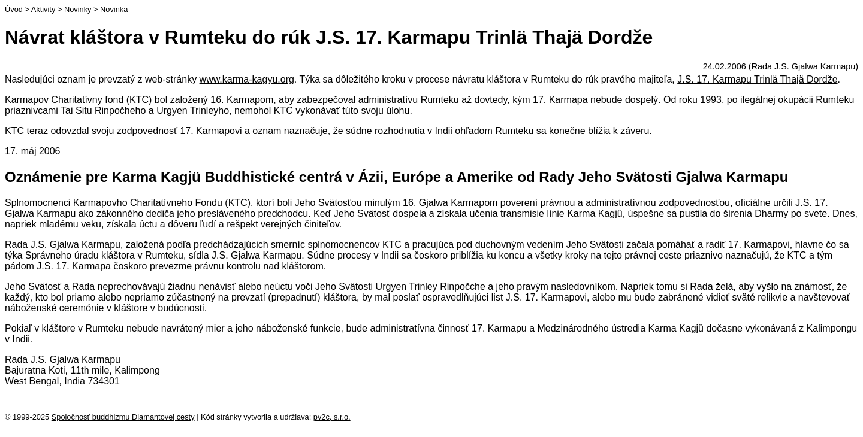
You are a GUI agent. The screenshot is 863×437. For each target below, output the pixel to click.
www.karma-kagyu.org (247, 79)
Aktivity (43, 9)
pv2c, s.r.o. (332, 416)
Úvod (14, 9)
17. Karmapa (560, 100)
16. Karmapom (241, 100)
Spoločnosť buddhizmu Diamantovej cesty (123, 416)
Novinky (78, 9)
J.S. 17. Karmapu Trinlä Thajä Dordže (757, 79)
